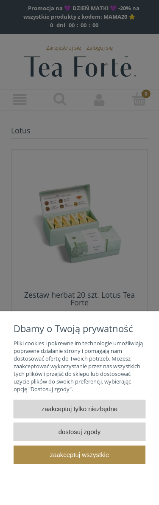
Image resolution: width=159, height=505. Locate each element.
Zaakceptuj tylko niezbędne (79, 408)
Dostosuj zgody (80, 431)
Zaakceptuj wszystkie (79, 454)
